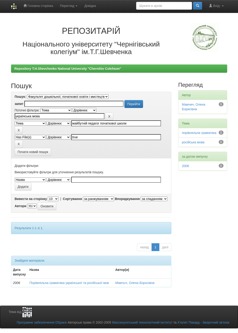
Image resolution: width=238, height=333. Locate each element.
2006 (185, 166)
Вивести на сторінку (31, 199)
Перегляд (68, 6)
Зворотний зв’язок (215, 322)
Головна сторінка (38, 6)
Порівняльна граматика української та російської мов (69, 283)
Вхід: (216, 6)
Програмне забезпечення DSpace (42, 322)
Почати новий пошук (33, 152)
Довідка (90, 6)
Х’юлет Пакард (189, 322)
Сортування (72, 199)
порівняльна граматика (199, 133)
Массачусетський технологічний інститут (142, 322)
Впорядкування (127, 199)
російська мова (193, 142)
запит (19, 104)
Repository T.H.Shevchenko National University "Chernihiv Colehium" (67, 68)
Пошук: (20, 96)
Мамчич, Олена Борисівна (134, 283)
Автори (20, 206)
